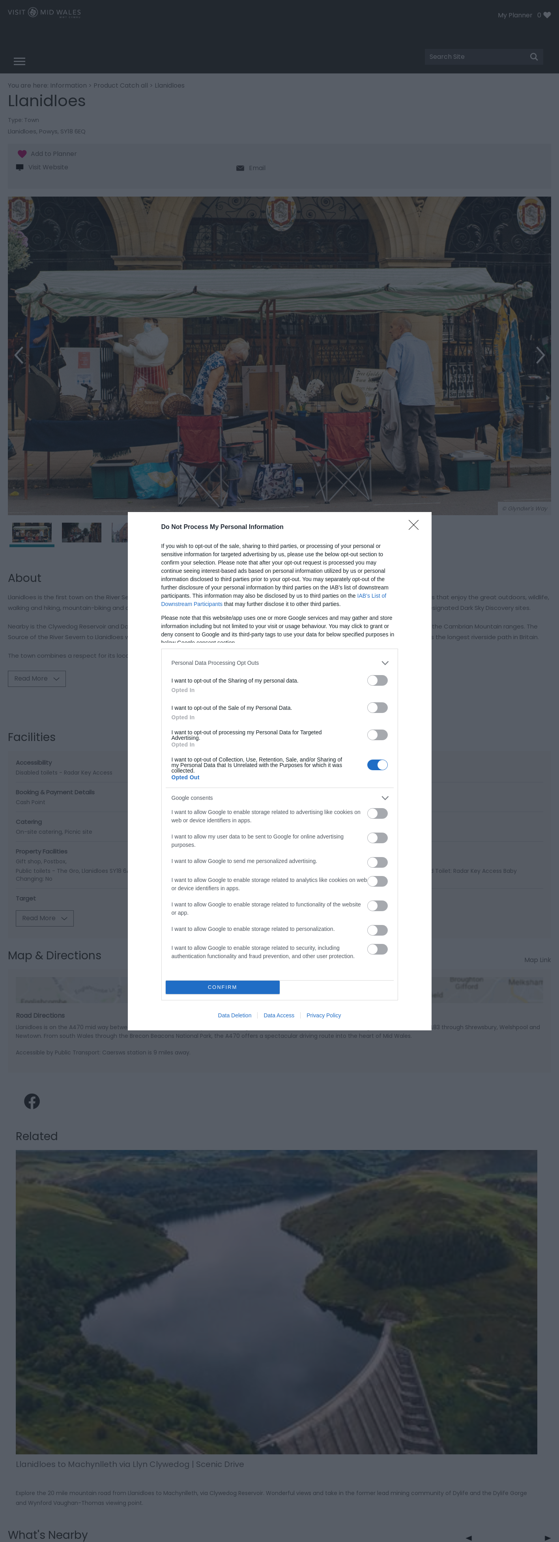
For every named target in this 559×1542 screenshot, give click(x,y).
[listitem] (280, 663)
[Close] (416, 527)
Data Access (279, 1015)
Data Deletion (235, 1015)
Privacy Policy (324, 1015)
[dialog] (280, 771)
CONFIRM (222, 987)
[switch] (377, 680)
